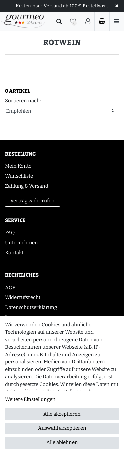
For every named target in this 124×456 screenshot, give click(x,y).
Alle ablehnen (62, 442)
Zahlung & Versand (26, 186)
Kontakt (14, 253)
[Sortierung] (62, 111)
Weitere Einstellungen (30, 399)
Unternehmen (21, 243)
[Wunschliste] (73, 21)
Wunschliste (19, 176)
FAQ (10, 233)
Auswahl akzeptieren (62, 428)
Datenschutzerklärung (31, 307)
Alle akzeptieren (62, 414)
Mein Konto (18, 166)
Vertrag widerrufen (32, 201)
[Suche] (59, 21)
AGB (10, 288)
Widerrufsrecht (22, 297)
